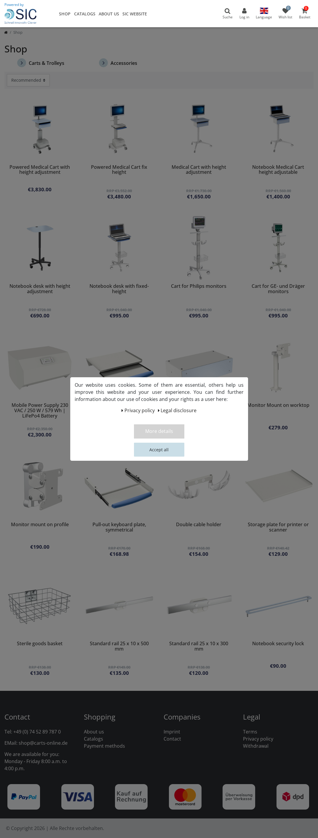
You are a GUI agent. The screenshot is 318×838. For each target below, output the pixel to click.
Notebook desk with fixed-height (119, 289)
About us (109, 14)
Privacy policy (258, 739)
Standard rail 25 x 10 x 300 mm (198, 646)
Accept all (159, 449)
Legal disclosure (177, 410)
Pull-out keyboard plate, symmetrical (119, 527)
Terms (250, 731)
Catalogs (84, 14)
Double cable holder (198, 525)
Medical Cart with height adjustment (199, 170)
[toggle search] (227, 14)
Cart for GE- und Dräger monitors (278, 289)
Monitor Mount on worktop (278, 405)
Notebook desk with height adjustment (39, 289)
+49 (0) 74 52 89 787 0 (37, 731)
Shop (65, 14)
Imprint (172, 731)
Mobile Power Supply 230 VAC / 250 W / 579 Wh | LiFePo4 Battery (40, 411)
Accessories (118, 62)
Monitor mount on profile (40, 525)
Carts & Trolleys (40, 62)
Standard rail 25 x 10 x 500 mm (119, 646)
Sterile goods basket (40, 644)
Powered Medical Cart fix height (119, 170)
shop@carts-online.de (43, 743)
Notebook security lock (278, 644)
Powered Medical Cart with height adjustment (39, 170)
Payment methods (104, 746)
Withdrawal (256, 746)
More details (159, 431)
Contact (172, 739)
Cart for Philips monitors (198, 286)
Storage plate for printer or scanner (278, 527)
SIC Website (134, 14)
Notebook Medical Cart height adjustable (278, 170)
